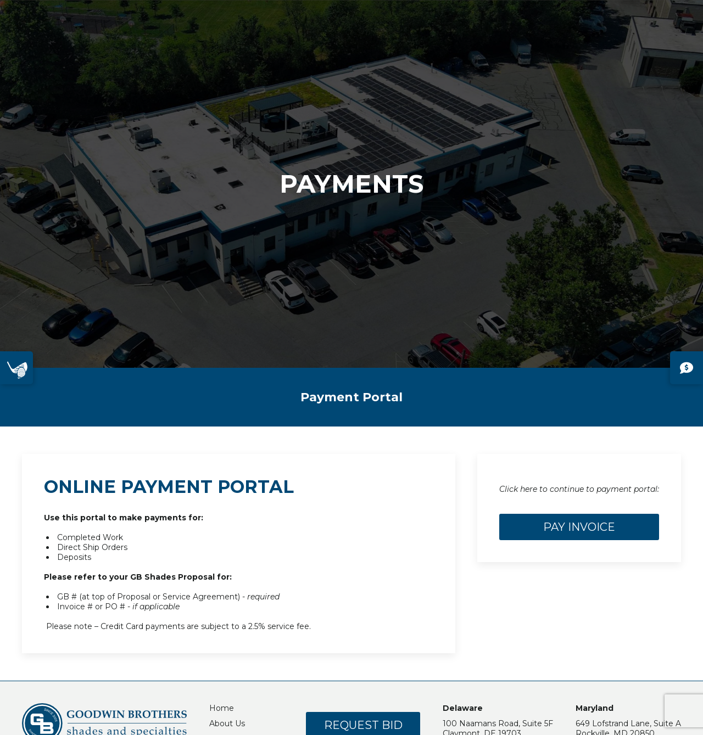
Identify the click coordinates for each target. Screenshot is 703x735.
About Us (227, 723)
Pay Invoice (579, 527)
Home (221, 708)
